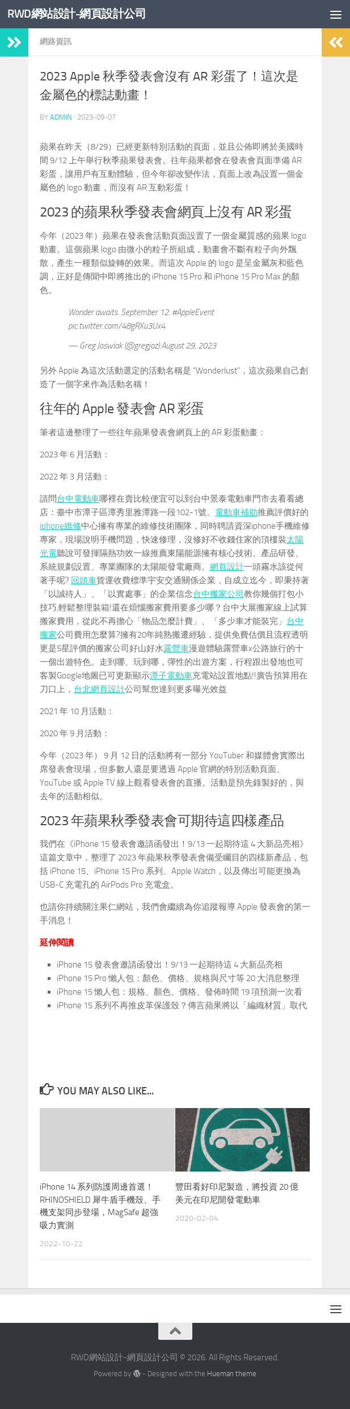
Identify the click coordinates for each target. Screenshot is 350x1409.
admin (61, 117)
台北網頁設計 (99, 689)
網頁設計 (227, 567)
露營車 (176, 648)
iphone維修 (60, 526)
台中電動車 (78, 499)
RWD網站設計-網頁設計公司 (80, 14)
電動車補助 (236, 512)
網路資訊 (55, 41)
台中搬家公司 (218, 594)
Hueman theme (231, 1373)
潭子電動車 (171, 675)
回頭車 (83, 580)
